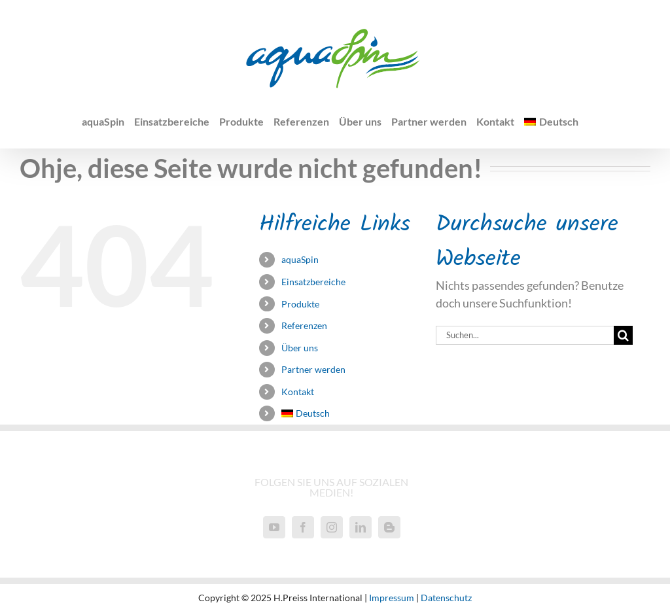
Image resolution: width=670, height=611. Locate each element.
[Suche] (623, 335)
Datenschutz (446, 597)
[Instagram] (332, 527)
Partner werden (313, 369)
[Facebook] (303, 527)
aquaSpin (300, 259)
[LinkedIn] (360, 527)
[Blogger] (389, 527)
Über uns (299, 347)
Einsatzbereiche (313, 281)
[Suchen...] (525, 335)
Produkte (300, 303)
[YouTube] (274, 527)
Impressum (391, 597)
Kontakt (297, 391)
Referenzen (304, 325)
